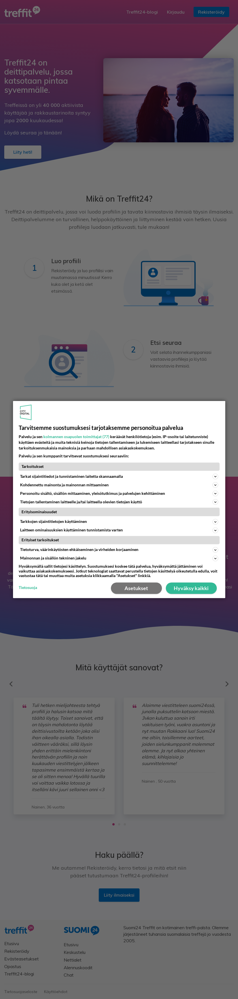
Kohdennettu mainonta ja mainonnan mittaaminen (119, 485)
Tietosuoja (28, 588)
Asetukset (136, 588)
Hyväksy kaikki (191, 588)
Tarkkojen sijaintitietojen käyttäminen (119, 522)
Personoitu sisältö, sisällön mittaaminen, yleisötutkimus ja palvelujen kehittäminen (119, 494)
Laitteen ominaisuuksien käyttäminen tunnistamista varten (119, 530)
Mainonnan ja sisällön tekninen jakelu (119, 558)
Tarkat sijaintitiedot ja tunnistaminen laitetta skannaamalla (119, 477)
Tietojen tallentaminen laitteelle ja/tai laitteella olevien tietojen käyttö (119, 502)
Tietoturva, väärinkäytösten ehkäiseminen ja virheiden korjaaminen (119, 550)
